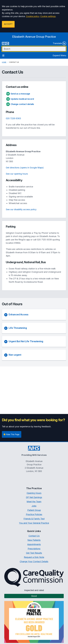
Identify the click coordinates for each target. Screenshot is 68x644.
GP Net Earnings (34, 497)
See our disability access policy (21, 209)
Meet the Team (34, 501)
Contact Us (34, 536)
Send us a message (18, 94)
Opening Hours (34, 493)
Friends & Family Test (34, 518)
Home (4, 62)
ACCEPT (8, 24)
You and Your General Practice (34, 523)
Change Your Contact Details (34, 561)
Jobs (34, 506)
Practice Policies (34, 514)
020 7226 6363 (13, 118)
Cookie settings (48, 16)
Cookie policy (32, 16)
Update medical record (20, 99)
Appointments (34, 544)
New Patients (34, 540)
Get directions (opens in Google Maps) (25, 167)
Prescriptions (34, 548)
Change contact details (20, 104)
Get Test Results (34, 553)
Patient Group (34, 510)
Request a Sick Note (34, 557)
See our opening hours (17, 174)
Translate (59, 43)
